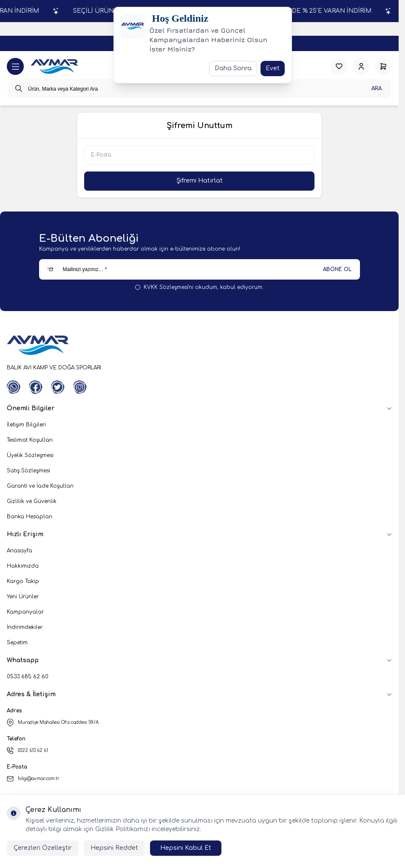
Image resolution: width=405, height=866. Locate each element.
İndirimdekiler (24, 627)
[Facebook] (35, 387)
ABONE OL (337, 269)
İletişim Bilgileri (26, 425)
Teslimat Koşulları (30, 440)
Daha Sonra (233, 68)
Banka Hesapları (29, 517)
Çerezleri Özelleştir (43, 848)
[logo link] (54, 66)
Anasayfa (19, 551)
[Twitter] (58, 387)
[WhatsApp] (13, 387)
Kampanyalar (25, 612)
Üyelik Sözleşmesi (30, 455)
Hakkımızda (23, 566)
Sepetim (17, 643)
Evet (273, 68)
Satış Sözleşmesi (28, 471)
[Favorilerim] (339, 66)
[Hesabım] (361, 66)
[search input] (199, 88)
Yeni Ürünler (23, 597)
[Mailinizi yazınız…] (199, 269)
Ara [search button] (376, 88)
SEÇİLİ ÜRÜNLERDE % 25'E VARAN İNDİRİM (332, 11)
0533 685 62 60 (27, 677)
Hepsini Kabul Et (185, 848)
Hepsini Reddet (114, 848)
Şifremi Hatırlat (199, 180)
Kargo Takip (23, 581)
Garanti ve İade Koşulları (40, 486)
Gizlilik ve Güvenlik (32, 501)
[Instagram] (80, 387)
